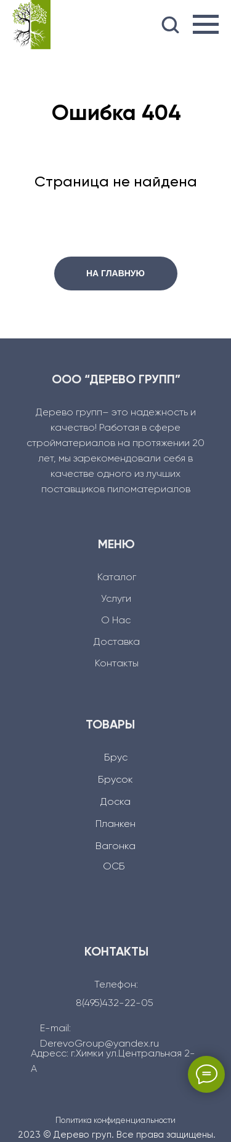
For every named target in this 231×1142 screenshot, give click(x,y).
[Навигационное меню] (206, 24)
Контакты (117, 664)
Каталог (116, 578)
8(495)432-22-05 (114, 1003)
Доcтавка (117, 642)
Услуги (116, 599)
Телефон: (116, 985)
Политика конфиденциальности (115, 1121)
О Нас (116, 621)
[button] (170, 24)
